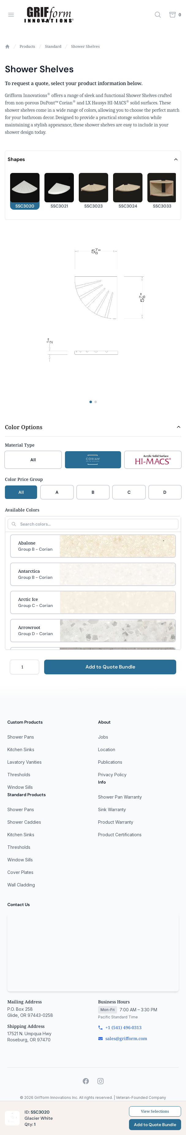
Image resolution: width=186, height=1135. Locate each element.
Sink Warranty (112, 809)
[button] (25, 191)
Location (106, 749)
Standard (53, 46)
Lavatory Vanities (24, 762)
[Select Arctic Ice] (93, 602)
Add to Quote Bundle (110, 667)
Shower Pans (20, 737)
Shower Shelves (85, 46)
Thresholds (18, 774)
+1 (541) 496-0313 (120, 1027)
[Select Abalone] (93, 546)
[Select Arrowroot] (93, 630)
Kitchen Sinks (20, 749)
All (21, 492)
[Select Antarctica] (93, 574)
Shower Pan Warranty (120, 797)
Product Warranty (115, 822)
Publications (110, 762)
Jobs (103, 737)
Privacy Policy (112, 774)
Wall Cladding (21, 884)
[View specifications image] (95, 402)
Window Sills (20, 787)
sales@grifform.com (122, 1038)
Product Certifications (120, 834)
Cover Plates (20, 872)
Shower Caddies (24, 822)
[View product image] (90, 402)
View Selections (155, 1111)
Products (27, 46)
